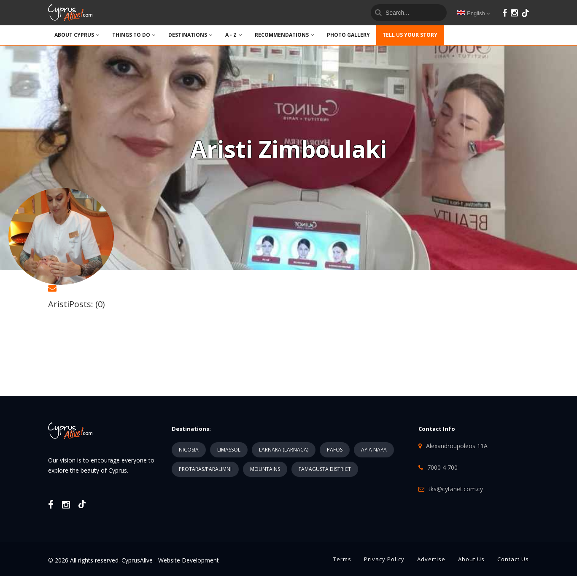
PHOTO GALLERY (348, 34)
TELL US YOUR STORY (410, 34)
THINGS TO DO (134, 34)
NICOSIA (189, 449)
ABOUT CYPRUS (77, 34)
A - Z (233, 34)
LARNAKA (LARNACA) (283, 449)
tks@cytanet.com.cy (456, 489)
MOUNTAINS (265, 469)
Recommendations (284, 34)
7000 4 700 (442, 467)
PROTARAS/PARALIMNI (205, 469)
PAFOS (334, 449)
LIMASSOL (228, 449)
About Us (471, 559)
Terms (342, 559)
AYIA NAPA (374, 449)
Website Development (188, 560)
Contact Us (513, 559)
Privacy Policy (384, 559)
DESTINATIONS (190, 34)
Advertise (431, 559)
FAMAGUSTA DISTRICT (325, 469)
